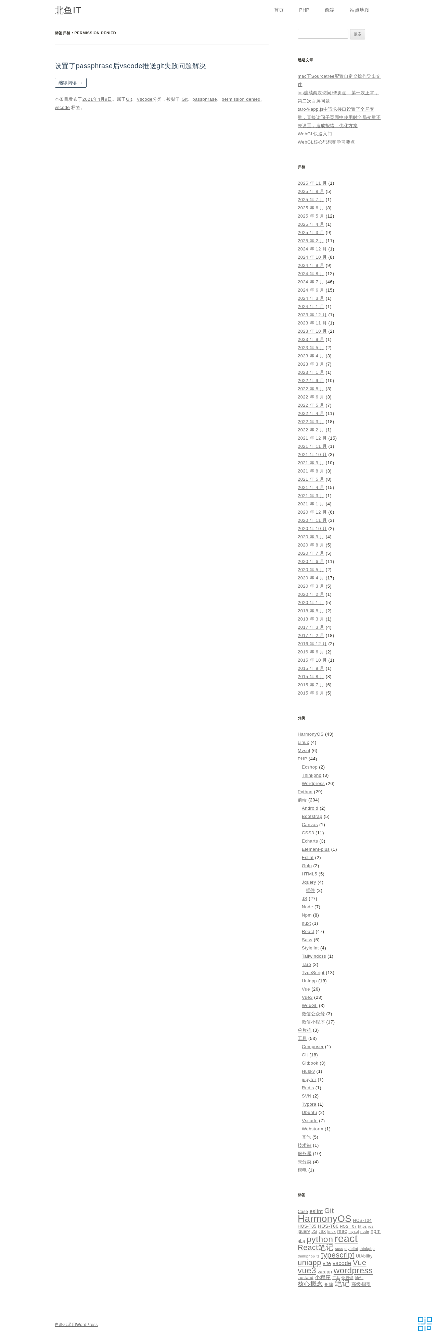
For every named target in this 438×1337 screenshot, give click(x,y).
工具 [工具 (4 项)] (336, 1278)
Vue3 (307, 997)
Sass (307, 939)
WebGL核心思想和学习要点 (326, 142)
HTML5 (309, 873)
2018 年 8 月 (311, 610)
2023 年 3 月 (311, 364)
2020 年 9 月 (311, 536)
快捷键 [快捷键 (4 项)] (347, 1278)
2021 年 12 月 (312, 438)
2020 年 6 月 (311, 561)
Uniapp (309, 980)
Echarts (310, 841)
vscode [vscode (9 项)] (342, 1263)
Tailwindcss (314, 956)
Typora (309, 1104)
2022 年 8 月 (311, 388)
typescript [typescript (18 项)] (338, 1255)
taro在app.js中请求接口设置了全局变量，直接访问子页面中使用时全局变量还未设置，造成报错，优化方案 (339, 117)
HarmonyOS (311, 734)
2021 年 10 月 (312, 454)
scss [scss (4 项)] (339, 1249)
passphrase (204, 99)
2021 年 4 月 (311, 487)
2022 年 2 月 (311, 429)
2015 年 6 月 (311, 693)
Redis (308, 1087)
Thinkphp (311, 775)
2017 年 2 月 (311, 635)
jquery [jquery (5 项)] (304, 1231)
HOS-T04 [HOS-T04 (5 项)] (362, 1220)
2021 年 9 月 (311, 462)
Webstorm (312, 1128)
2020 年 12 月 (312, 512)
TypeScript (313, 972)
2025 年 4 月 (311, 224)
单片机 (304, 1030)
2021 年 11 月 (312, 446)
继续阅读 (71, 82)
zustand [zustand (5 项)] (305, 1277)
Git (129, 99)
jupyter (309, 1079)
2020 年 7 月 (311, 553)
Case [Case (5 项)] (303, 1211)
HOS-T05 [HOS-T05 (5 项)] (307, 1226)
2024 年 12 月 (312, 249)
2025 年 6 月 (311, 207)
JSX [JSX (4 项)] (322, 1231)
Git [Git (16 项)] (329, 1210)
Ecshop (310, 767)
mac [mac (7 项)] (342, 1231)
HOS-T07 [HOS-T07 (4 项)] (348, 1226)
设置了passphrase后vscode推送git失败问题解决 (130, 66)
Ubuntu (309, 1112)
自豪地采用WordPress (76, 1324)
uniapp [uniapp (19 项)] (309, 1262)
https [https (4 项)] (362, 1226)
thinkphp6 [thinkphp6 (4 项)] (306, 1256)
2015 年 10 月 (312, 660)
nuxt (306, 923)
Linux (303, 742)
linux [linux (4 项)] (331, 1231)
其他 (306, 1137)
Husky (308, 1071)
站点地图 (360, 10)
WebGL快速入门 (315, 133)
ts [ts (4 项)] (318, 1256)
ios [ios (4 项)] (370, 1226)
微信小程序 (313, 1022)
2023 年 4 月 (311, 355)
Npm (307, 915)
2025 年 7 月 (311, 199)
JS (304, 898)
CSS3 (308, 832)
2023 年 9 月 (311, 339)
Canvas (310, 824)
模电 (302, 1170)
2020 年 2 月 (311, 594)
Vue (306, 989)
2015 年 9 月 (311, 668)
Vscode (145, 99)
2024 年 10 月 (312, 257)
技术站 (304, 1145)
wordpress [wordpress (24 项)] (353, 1270)
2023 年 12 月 (312, 314)
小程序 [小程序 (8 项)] (323, 1277)
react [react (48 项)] (346, 1238)
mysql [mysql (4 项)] (354, 1231)
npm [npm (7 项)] (376, 1231)
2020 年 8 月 (311, 545)
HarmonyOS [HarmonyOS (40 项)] (324, 1218)
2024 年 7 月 (311, 281)
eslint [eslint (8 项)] (316, 1211)
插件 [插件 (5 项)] (359, 1277)
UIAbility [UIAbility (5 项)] (364, 1256)
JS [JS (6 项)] (314, 1231)
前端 (330, 10)
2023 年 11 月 (312, 323)
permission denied (241, 99)
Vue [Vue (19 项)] (359, 1262)
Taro (306, 964)
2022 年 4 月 (311, 413)
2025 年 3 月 (311, 232)
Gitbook (310, 1063)
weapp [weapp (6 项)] (325, 1271)
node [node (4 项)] (364, 1231)
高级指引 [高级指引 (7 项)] (361, 1284)
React (308, 931)
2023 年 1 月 (311, 372)
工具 (302, 1038)
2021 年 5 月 (311, 479)
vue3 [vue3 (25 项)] (307, 1270)
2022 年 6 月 (311, 397)
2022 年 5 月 (311, 405)
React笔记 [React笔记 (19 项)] (316, 1247)
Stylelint (310, 947)
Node (307, 906)
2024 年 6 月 (311, 290)
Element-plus (316, 849)
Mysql (304, 750)
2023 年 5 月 (311, 347)
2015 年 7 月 (311, 684)
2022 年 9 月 (311, 380)
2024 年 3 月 (311, 298)
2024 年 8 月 (311, 273)
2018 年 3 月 (311, 619)
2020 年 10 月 (312, 528)
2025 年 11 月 (312, 183)
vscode (62, 107)
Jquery (309, 882)
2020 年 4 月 (311, 577)
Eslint (308, 857)
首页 (279, 10)
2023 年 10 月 (312, 331)
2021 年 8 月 (311, 471)
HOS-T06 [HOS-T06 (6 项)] (328, 1226)
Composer (313, 1046)
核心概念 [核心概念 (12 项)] (310, 1283)
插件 (310, 890)
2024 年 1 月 (311, 306)
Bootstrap (312, 816)
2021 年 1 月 (311, 503)
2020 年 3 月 (311, 586)
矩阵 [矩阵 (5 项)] (328, 1284)
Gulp (307, 865)
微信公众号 (313, 1013)
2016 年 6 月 (311, 651)
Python (305, 791)
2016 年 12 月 (312, 643)
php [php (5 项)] (301, 1240)
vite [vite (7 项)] (327, 1263)
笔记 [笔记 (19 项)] (342, 1283)
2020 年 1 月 (311, 602)
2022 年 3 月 (311, 421)
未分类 (304, 1161)
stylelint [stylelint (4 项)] (351, 1249)
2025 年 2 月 (311, 240)
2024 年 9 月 (311, 265)
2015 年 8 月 (311, 676)
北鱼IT (68, 10)
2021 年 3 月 (311, 495)
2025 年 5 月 (311, 216)
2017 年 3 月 (311, 627)
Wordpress (313, 783)
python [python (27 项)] (320, 1239)
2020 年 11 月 (312, 520)
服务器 (304, 1153)
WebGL (310, 1005)
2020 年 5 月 (311, 569)
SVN (306, 1096)
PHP (304, 10)
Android (310, 808)
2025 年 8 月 (311, 191)
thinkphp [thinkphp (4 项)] (367, 1249)
